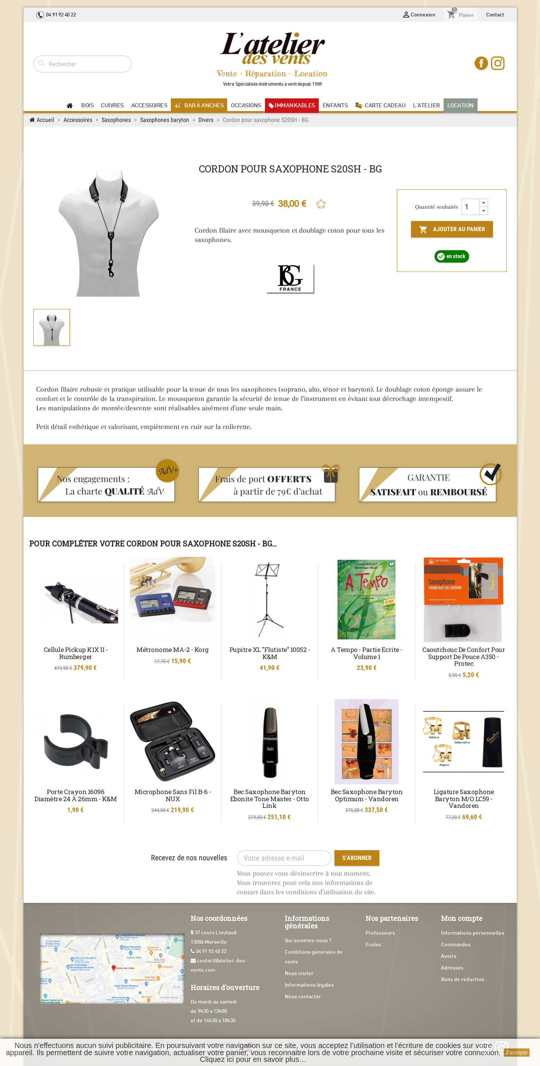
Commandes (455, 945)
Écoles (373, 945)
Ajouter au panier (452, 229)
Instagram (498, 63)
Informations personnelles (472, 933)
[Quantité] (470, 207)
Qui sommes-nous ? (308, 940)
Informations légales (309, 985)
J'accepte (517, 1053)
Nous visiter (299, 973)
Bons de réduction (462, 979)
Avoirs (448, 956)
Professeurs (380, 933)
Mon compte (461, 918)
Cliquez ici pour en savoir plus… (253, 1059)
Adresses (452, 968)
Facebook (482, 63)
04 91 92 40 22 (56, 15)
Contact (495, 15)
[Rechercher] (82, 64)
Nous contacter (303, 997)
